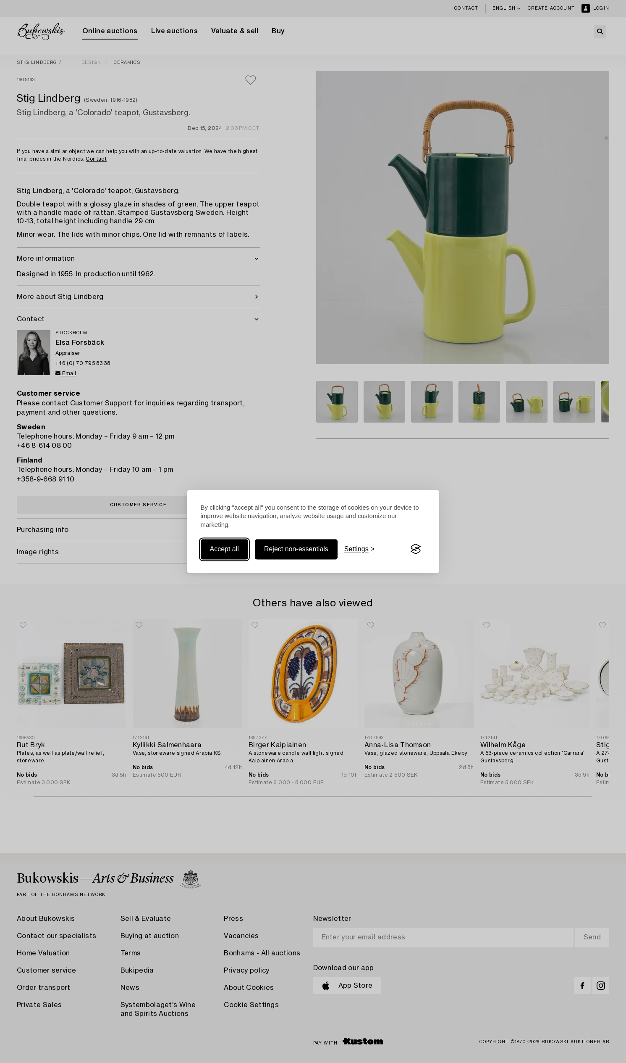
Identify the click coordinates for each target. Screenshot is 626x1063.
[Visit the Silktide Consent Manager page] (416, 549)
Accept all (224, 549)
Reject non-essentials (296, 549)
